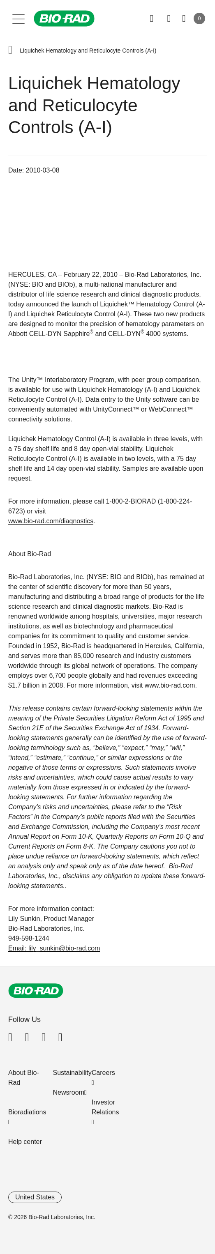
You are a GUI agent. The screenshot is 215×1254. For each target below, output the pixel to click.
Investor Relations (105, 1107)
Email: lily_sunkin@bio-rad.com (54, 948)
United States (35, 1197)
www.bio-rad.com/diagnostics (50, 521)
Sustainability (72, 1072)
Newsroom (68, 1092)
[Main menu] (19, 18)
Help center (25, 1141)
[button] (10, 50)
